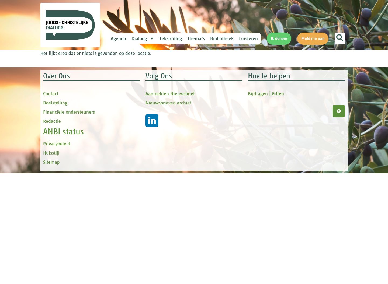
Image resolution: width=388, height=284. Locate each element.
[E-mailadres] (157, 84)
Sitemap (51, 272)
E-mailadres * (134, 76)
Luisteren (248, 38)
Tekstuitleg (170, 38)
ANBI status (63, 242)
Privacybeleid (56, 254)
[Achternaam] (157, 138)
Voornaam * (133, 94)
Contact (50, 204)
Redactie (52, 231)
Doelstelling (55, 213)
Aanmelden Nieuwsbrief (170, 204)
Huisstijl (51, 263)
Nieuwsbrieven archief (168, 213)
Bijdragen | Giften (266, 204)
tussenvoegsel (136, 112)
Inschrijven (158, 152)
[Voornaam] (157, 102)
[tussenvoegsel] (157, 120)
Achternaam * (134, 129)
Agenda (118, 38)
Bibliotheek (222, 38)
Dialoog (142, 38)
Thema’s (196, 38)
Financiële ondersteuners (69, 222)
